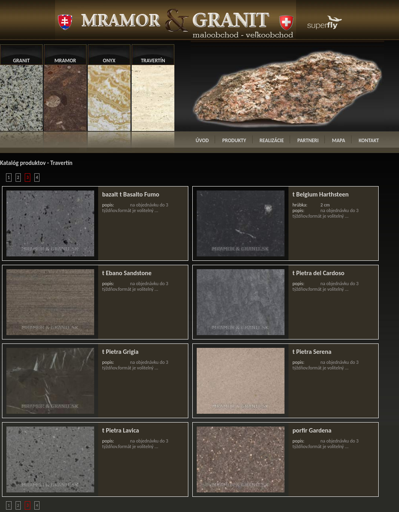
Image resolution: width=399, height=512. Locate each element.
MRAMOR (65, 61)
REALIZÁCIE (272, 140)
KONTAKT (369, 140)
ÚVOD (202, 140)
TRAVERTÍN (153, 61)
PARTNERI (307, 140)
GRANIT (21, 61)
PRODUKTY (234, 140)
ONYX (109, 61)
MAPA (338, 140)
